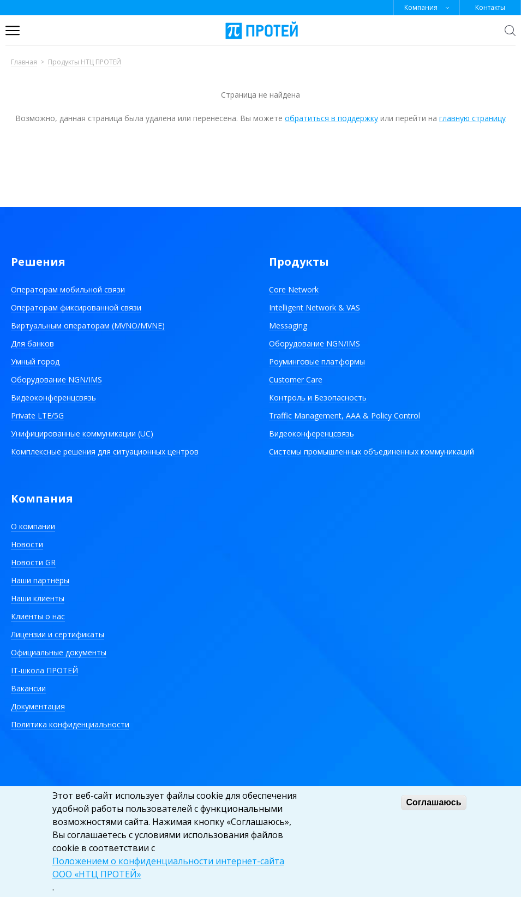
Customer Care (295, 379)
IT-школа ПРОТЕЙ (44, 670)
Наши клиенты (37, 598)
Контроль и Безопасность (318, 397)
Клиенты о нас (38, 616)
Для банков (32, 343)
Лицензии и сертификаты (57, 634)
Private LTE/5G (37, 415)
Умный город (35, 361)
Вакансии (28, 688)
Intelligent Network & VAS (314, 307)
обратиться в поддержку (331, 118)
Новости (27, 544)
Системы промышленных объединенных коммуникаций (371, 451)
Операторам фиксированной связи (76, 307)
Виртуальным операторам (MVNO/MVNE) (88, 325)
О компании (33, 526)
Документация (38, 706)
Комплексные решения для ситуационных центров (105, 451)
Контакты (490, 7)
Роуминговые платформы (317, 361)
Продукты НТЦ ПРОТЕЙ (84, 62)
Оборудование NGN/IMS (56, 379)
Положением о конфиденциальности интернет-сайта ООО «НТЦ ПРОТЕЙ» (168, 867)
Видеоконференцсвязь (53, 397)
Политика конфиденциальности (70, 724)
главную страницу (472, 118)
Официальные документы (58, 652)
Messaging (288, 325)
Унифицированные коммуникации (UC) (82, 433)
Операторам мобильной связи (68, 289)
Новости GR (33, 562)
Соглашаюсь (433, 802)
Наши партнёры (40, 580)
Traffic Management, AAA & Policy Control (344, 415)
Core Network (294, 289)
